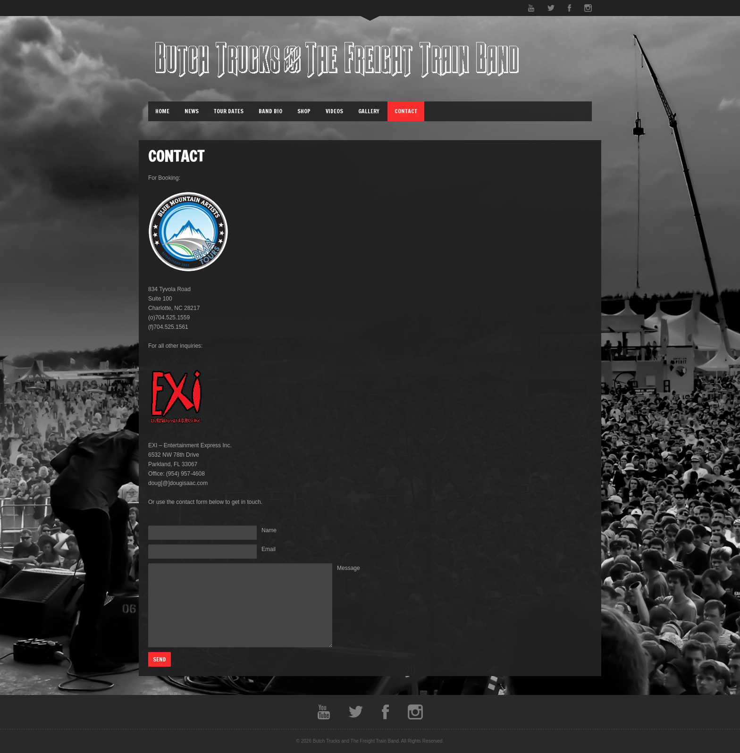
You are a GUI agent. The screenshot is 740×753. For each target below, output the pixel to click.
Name (269, 530)
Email (268, 549)
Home (162, 111)
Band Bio (270, 111)
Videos (334, 111)
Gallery (368, 111)
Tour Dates (229, 111)
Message (348, 568)
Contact (406, 111)
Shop (304, 111)
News (192, 111)
